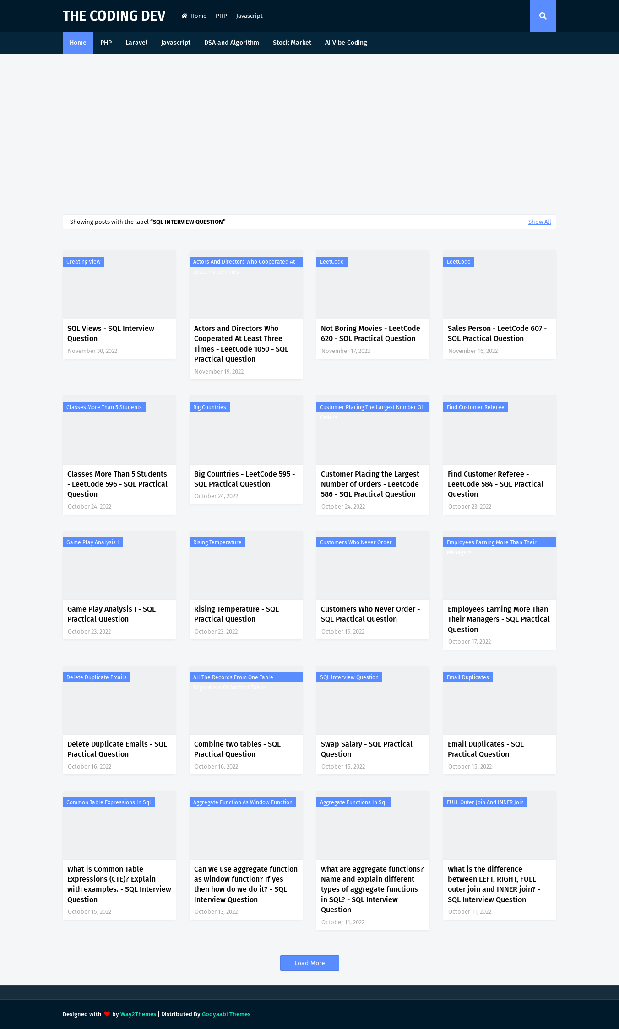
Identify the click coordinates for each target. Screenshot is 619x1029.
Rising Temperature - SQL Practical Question (236, 614)
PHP (221, 15)
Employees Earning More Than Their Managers (492, 543)
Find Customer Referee (476, 407)
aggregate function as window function (243, 802)
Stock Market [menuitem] (292, 43)
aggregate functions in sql (353, 802)
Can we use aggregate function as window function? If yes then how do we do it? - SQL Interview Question (246, 884)
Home (193, 15)
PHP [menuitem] (106, 43)
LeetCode (332, 262)
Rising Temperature (217, 542)
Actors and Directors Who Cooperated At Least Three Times (244, 263)
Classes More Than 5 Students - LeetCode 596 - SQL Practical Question (117, 484)
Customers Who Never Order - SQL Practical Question (370, 614)
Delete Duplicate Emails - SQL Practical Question (117, 749)
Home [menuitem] (78, 43)
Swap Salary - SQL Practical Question (367, 749)
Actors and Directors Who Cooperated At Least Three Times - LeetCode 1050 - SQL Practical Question (241, 343)
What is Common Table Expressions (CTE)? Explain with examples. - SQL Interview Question (119, 884)
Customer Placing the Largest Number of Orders (371, 408)
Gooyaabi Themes (226, 1014)
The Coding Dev (114, 16)
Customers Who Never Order (356, 542)
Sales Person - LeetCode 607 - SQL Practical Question (497, 333)
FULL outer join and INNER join (485, 802)
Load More (309, 963)
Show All (539, 221)
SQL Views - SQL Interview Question (110, 333)
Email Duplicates (468, 677)
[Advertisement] (309, 132)
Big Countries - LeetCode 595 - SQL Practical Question (244, 479)
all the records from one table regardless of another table (233, 678)
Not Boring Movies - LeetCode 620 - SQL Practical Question (370, 333)
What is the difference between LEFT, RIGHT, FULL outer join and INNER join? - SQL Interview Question (494, 884)
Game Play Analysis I (92, 542)
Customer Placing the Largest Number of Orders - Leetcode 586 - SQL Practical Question (370, 484)
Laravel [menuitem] (136, 43)
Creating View (83, 262)
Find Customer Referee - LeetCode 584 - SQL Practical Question (495, 484)
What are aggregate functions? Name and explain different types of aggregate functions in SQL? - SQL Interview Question (372, 890)
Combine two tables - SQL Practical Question (237, 749)
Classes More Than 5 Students (104, 407)
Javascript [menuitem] (175, 43)
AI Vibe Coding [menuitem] (346, 43)
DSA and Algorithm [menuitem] (231, 43)
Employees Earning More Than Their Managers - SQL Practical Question (499, 619)
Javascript (249, 15)
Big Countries (209, 407)
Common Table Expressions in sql (108, 802)
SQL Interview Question (349, 677)
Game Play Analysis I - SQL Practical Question (111, 614)
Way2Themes (138, 1014)
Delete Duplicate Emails (96, 677)
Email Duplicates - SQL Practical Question (486, 749)
